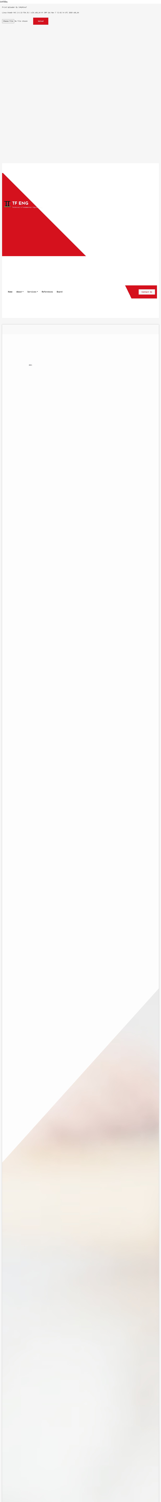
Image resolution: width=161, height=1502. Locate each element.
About (20, 292)
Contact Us (147, 292)
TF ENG (20, 203)
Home (10, 292)
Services (32, 292)
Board (59, 292)
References (47, 292)
